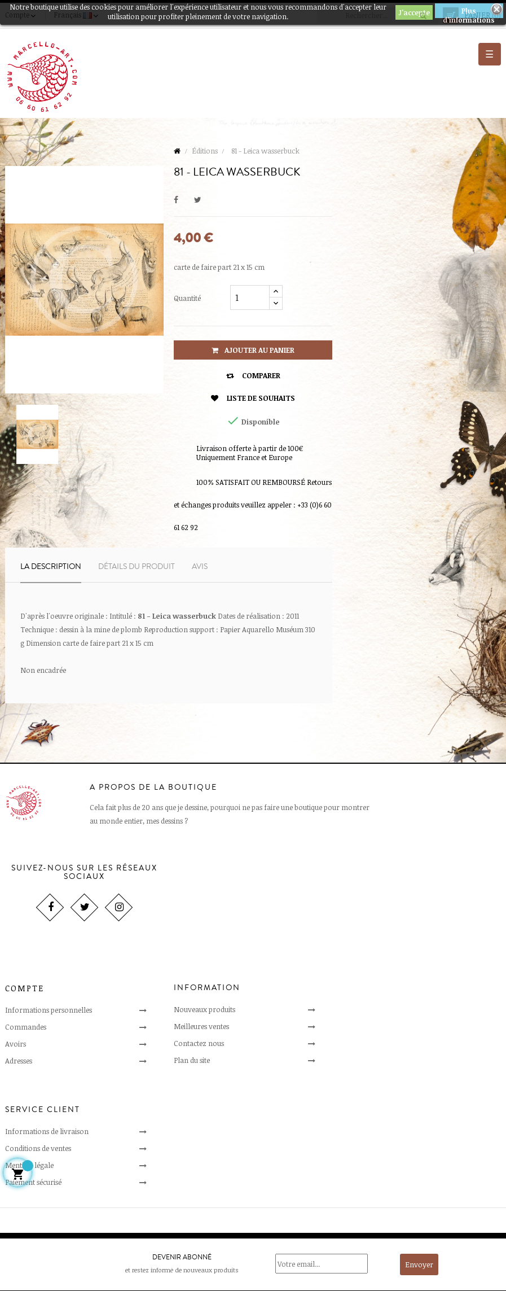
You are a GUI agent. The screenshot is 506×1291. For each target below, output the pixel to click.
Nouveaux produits (204, 1009)
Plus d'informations (469, 12)
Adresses (18, 1061)
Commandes (25, 1027)
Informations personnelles (48, 1010)
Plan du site (192, 1060)
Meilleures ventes (201, 1026)
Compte (24, 988)
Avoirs (15, 1044)
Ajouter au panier (253, 350)
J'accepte (414, 12)
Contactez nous (199, 1043)
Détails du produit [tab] (136, 566)
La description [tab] (50, 566)
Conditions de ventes (38, 1148)
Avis (200, 566)
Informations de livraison (47, 1131)
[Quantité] (250, 297)
